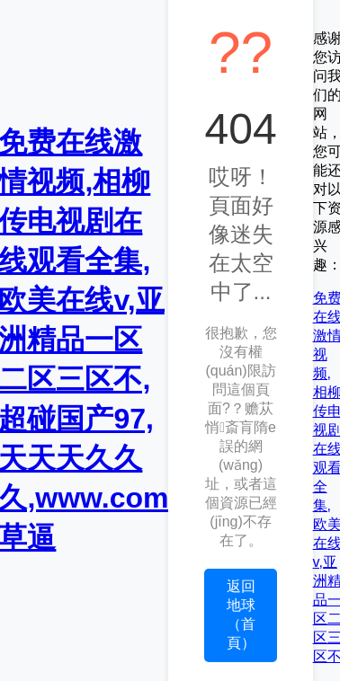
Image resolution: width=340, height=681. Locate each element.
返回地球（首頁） (241, 614)
